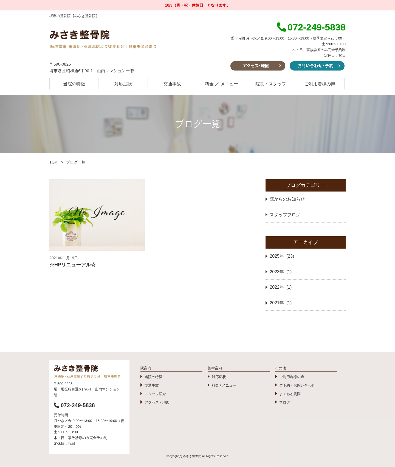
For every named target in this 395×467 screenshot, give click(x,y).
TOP (53, 162)
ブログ (284, 402)
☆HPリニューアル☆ (72, 265)
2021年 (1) (281, 302)
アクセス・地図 (157, 402)
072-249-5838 (74, 405)
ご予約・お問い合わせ (297, 385)
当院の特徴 (74, 83)
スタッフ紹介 (155, 394)
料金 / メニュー (224, 385)
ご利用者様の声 (319, 83)
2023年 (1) (281, 271)
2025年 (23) (282, 256)
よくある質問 (290, 394)
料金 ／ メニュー (221, 83)
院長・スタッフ (270, 83)
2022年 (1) (281, 287)
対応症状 (123, 83)
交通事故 (172, 83)
